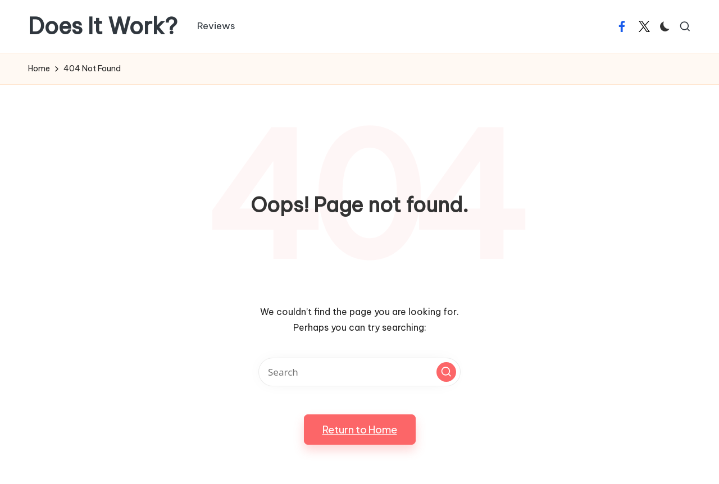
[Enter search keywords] (359, 372)
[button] (446, 372)
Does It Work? (103, 26)
